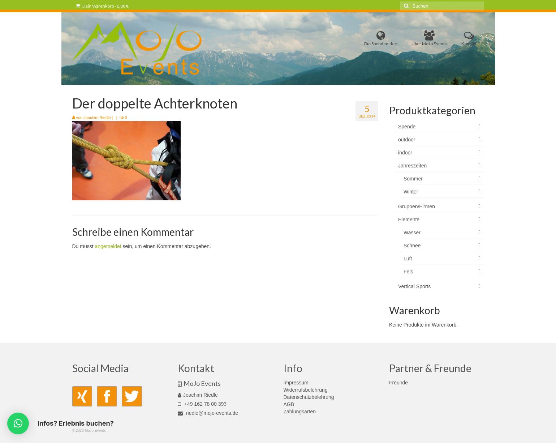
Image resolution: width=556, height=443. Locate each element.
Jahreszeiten (412, 166)
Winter (411, 192)
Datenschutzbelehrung (309, 397)
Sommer (413, 179)
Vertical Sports (414, 286)
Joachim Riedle (97, 117)
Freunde (398, 383)
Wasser (412, 232)
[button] (18, 423)
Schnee (412, 245)
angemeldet (108, 246)
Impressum (296, 383)
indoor (405, 153)
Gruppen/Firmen (416, 206)
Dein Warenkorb (102, 6)
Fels (408, 271)
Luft (408, 258)
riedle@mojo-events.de (208, 413)
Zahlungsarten (300, 411)
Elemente (408, 219)
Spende (406, 126)
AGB (289, 404)
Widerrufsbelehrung (306, 390)
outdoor (406, 139)
